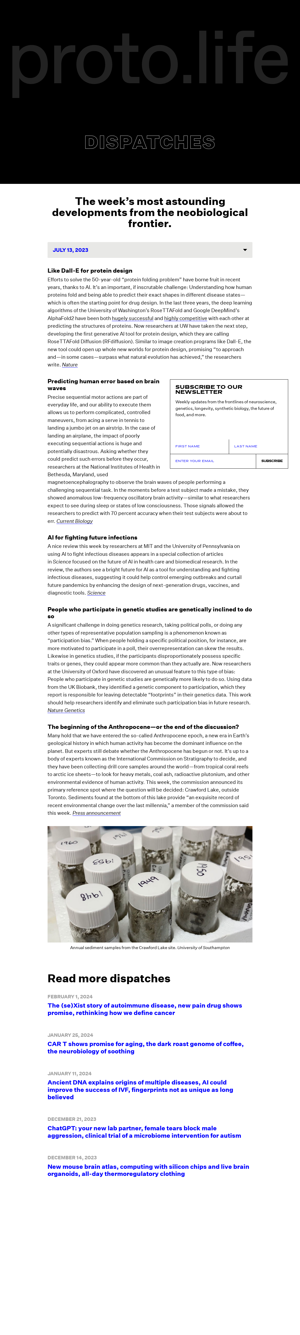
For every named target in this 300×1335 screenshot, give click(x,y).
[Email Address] (213, 446)
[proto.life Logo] (150, 65)
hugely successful (132, 318)
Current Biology (74, 513)
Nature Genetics (66, 702)
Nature (70, 364)
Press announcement (97, 805)
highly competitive (185, 318)
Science (96, 585)
